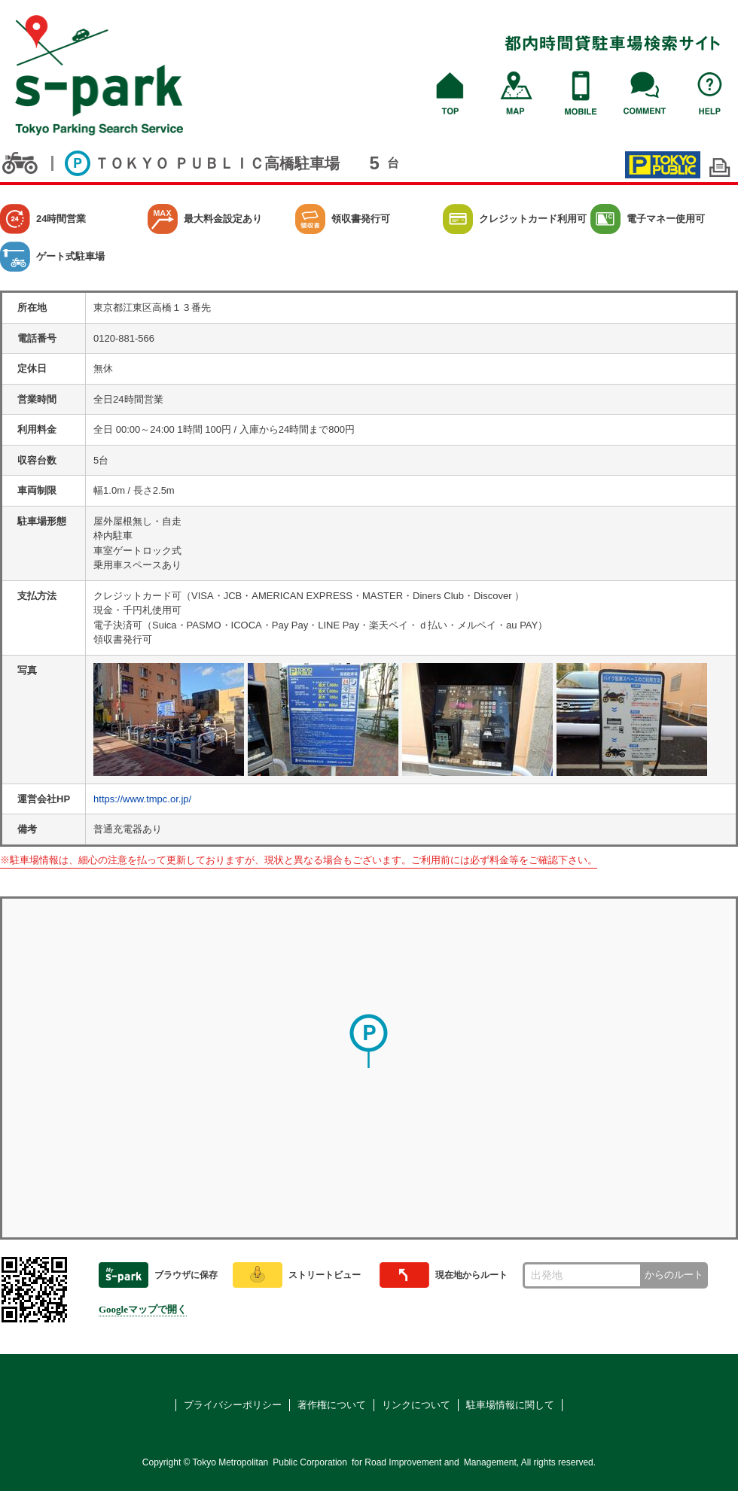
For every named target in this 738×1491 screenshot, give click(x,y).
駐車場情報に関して (510, 1404)
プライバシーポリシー (233, 1404)
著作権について (331, 1404)
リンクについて (416, 1404)
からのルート (674, 1274)
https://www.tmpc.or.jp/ (142, 799)
